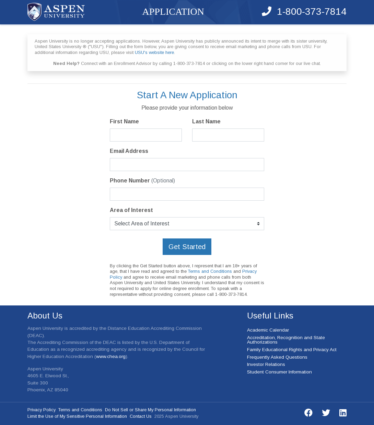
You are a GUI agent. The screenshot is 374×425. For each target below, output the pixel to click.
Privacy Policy (41, 409)
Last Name (206, 121)
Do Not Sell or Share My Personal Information (150, 409)
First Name (124, 121)
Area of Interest (131, 210)
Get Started (187, 246)
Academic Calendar (268, 330)
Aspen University (56, 12)
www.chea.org (111, 356)
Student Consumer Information (279, 371)
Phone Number (142, 180)
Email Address (129, 151)
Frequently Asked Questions (277, 357)
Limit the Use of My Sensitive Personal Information (77, 416)
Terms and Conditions (210, 271)
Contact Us (141, 416)
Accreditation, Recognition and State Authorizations (286, 340)
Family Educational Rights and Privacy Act (292, 349)
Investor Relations (266, 364)
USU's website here (154, 52)
